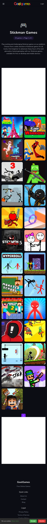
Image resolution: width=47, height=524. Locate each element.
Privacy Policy (23, 512)
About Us (23, 496)
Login (42, 4)
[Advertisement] (23, 91)
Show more (15, 521)
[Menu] (3, 4)
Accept (33, 521)
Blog (23, 502)
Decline (41, 521)
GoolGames (23, 482)
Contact (23, 499)
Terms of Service (23, 515)
